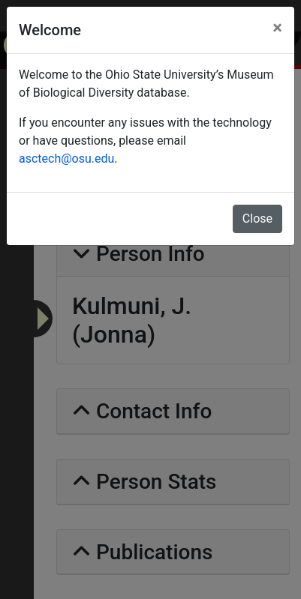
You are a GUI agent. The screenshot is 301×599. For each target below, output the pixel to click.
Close (257, 218)
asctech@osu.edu (66, 158)
